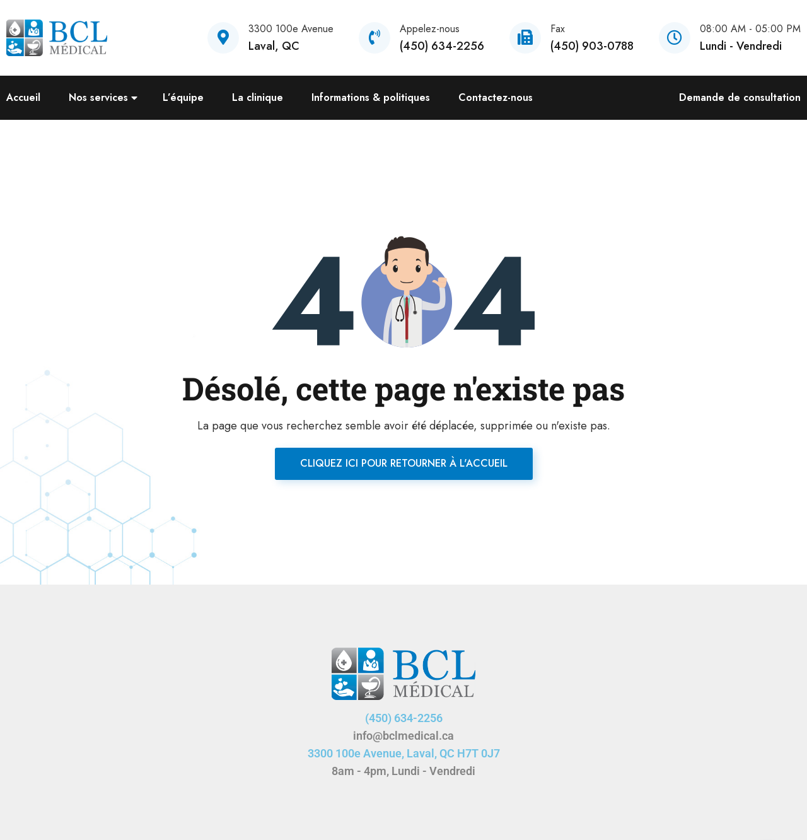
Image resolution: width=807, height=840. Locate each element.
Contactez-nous (495, 97)
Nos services (98, 97)
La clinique (257, 97)
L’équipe (183, 97)
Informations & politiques (370, 97)
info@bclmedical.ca (403, 735)
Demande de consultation (740, 97)
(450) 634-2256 (404, 718)
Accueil (23, 97)
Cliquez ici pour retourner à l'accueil (404, 463)
